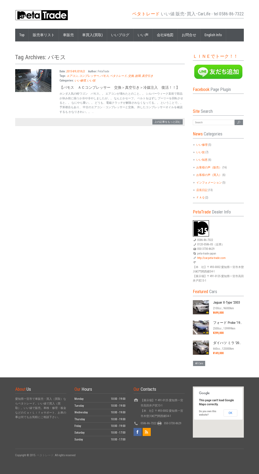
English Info (213, 35)
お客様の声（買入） (209, 174)
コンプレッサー (89, 75)
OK (230, 413)
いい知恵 (202, 159)
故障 (138, 75)
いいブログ (120, 35)
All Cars (199, 363)
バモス (104, 75)
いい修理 (80, 80)
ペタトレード (118, 75)
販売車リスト (44, 35)
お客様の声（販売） (209, 167)
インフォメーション (209, 182)
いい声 (143, 35)
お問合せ (189, 35)
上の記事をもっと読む (167, 121)
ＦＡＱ (200, 197)
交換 (131, 75)
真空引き (147, 75)
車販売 (68, 35)
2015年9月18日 (75, 71)
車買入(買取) (92, 35)
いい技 (91, 80)
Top (21, 35)
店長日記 (202, 190)
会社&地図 (165, 35)
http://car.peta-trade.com (211, 258)
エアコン (72, 75)
